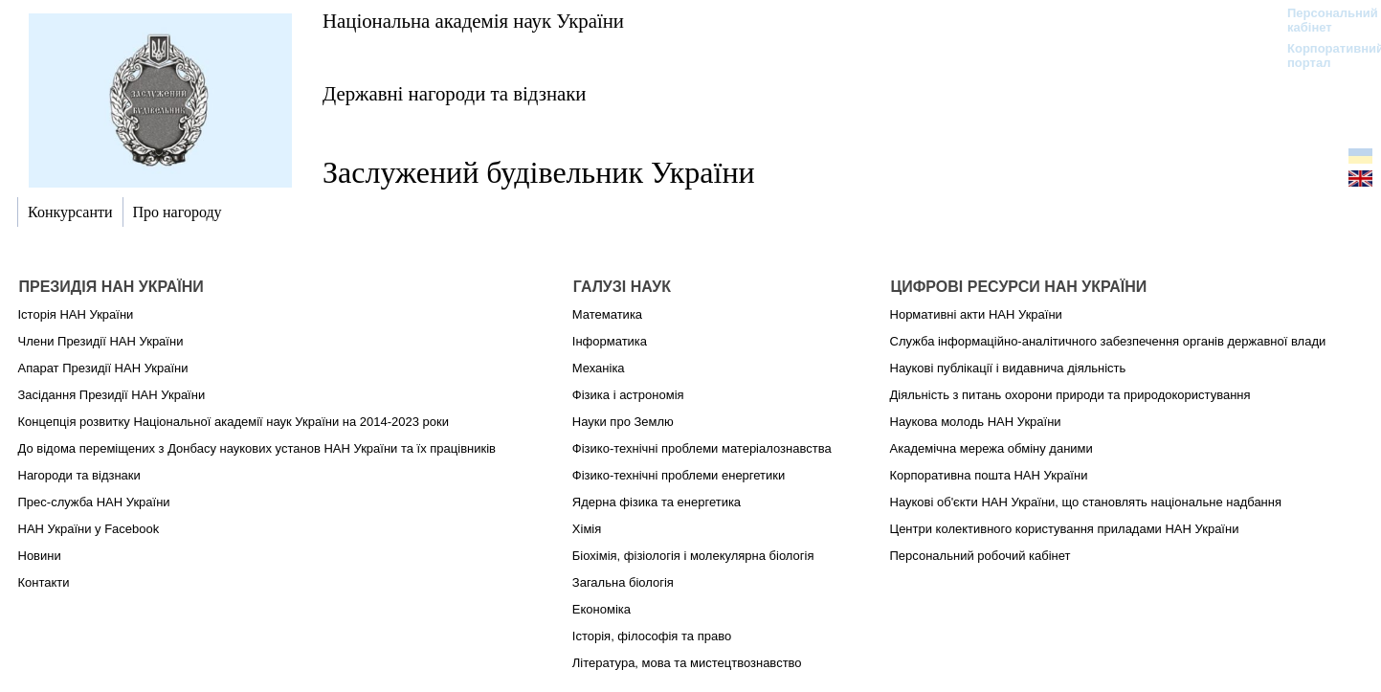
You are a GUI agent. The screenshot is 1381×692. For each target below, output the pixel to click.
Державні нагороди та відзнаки (455, 93)
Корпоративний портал (1323, 55)
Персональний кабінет (1323, 20)
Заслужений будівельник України (539, 172)
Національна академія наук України (473, 21)
